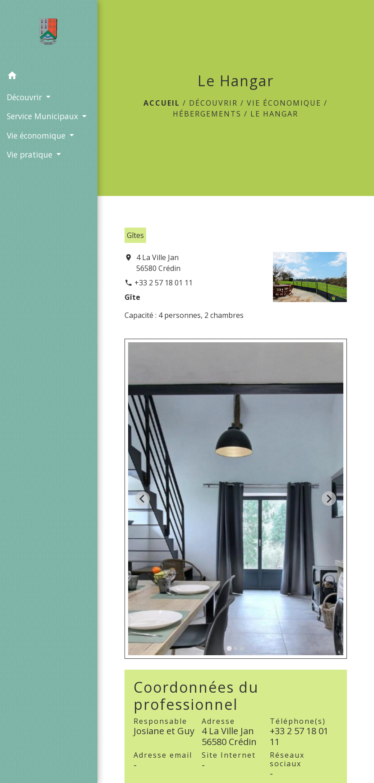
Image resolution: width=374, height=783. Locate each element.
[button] (49, 76)
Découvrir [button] (25, 97)
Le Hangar (274, 114)
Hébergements (207, 114)
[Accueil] (48, 33)
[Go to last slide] (142, 498)
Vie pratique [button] (31, 154)
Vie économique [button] (37, 135)
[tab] (229, 648)
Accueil (161, 103)
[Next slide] (329, 498)
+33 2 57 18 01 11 (163, 283)
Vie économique (284, 103)
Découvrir (213, 103)
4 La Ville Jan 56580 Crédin (158, 262)
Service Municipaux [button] (43, 116)
